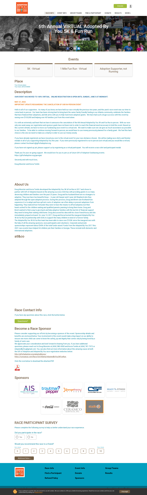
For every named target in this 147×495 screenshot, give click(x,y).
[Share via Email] (74, 48)
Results (118, 13)
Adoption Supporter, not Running (113, 73)
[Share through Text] (78, 48)
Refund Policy (51, 481)
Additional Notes (24, 461)
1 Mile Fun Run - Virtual (73, 71)
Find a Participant (93, 13)
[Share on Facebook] (67, 48)
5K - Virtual (33, 71)
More (127, 13)
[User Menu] (130, 6)
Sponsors (79, 481)
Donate (120, 6)
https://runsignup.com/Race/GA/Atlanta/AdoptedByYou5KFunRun (40, 359)
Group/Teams (76, 13)
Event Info (62, 13)
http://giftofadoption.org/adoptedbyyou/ (30, 357)
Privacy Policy (38, 492)
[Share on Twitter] (71, 48)
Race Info (50, 13)
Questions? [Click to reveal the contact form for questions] (23, 324)
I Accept (124, 492)
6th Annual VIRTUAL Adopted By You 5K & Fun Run (74, 29)
